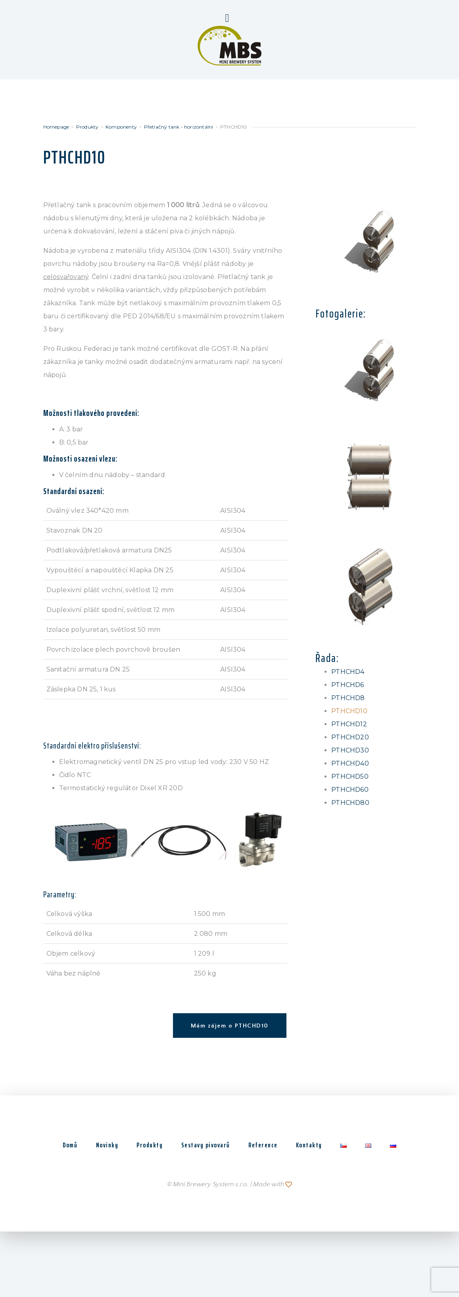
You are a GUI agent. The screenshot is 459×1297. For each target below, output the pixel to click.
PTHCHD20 (350, 737)
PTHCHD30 (350, 750)
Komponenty (121, 127)
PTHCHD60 (350, 789)
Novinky (102, 1145)
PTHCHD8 (348, 698)
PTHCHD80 (350, 802)
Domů (64, 1145)
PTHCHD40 (350, 763)
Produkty (87, 127)
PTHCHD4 (347, 671)
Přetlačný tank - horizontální (178, 127)
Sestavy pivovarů (204, 1145)
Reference (263, 1145)
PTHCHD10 (349, 711)
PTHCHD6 (347, 685)
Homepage (56, 127)
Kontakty (311, 1145)
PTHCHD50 (350, 776)
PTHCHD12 (349, 724)
